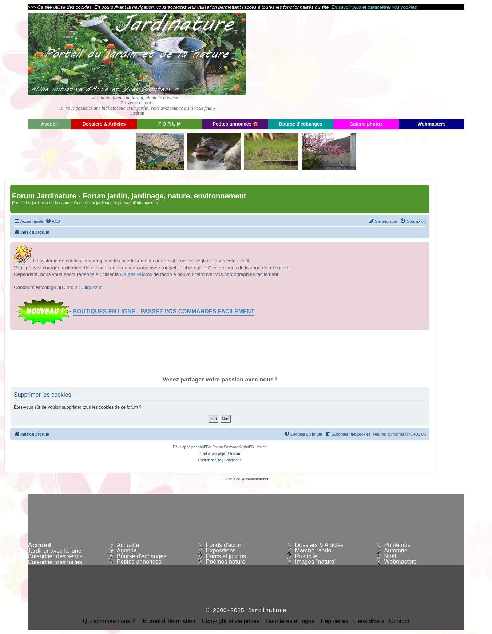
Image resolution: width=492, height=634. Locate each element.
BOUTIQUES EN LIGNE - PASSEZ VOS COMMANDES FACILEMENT (163, 311)
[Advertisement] (399, 64)
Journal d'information (168, 621)
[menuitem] (52, 221)
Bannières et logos (290, 621)
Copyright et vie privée (230, 621)
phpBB (203, 447)
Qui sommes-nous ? (109, 621)
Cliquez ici (93, 287)
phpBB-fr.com (229, 454)
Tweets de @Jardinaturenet (246, 479)
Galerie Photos (136, 274)
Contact (399, 621)
